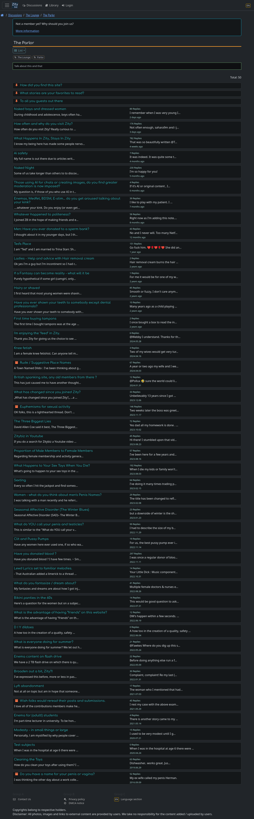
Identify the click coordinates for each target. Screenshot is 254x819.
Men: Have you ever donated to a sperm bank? (51, 229)
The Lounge (32, 15)
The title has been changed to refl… (153, 498)
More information (27, 31)
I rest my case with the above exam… (154, 704)
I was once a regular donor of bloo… (153, 557)
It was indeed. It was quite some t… (153, 157)
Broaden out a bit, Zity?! (33, 671)
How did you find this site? (41, 85)
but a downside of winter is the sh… (153, 513)
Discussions (32, 5)
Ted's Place (22, 244)
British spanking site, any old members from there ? (55, 377)
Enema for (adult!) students (36, 715)
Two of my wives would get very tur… (154, 352)
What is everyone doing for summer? (43, 642)
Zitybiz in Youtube (28, 436)
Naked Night (24, 168)
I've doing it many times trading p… (153, 484)
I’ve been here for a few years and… (153, 454)
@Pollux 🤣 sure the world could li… (153, 381)
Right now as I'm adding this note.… (153, 218)
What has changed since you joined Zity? (47, 392)
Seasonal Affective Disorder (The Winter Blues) (51, 509)
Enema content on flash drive (38, 656)
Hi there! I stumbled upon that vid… (153, 440)
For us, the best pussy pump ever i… (153, 543)
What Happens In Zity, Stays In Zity (42, 138)
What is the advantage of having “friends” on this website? (60, 612)
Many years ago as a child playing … (153, 306)
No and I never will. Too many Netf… (153, 233)
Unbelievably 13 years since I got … (153, 396)
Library (51, 5)
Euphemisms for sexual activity (45, 406)
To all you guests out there (41, 101)
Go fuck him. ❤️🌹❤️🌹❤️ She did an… (156, 247)
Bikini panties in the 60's (33, 598)
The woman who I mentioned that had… (156, 690)
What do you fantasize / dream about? (45, 583)
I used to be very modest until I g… (153, 734)
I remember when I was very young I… (155, 113)
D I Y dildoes (24, 627)
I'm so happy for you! (144, 171)
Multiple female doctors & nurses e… (154, 587)
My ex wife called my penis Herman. (153, 778)
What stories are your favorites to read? (52, 93)
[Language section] (248, 5)
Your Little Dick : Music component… (154, 572)
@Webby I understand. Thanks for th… (155, 337)
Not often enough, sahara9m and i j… (154, 127)
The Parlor (49, 15)
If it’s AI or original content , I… (150, 186)
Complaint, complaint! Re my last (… (153, 675)
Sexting (20, 480)
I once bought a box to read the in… (153, 322)
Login (67, 5)
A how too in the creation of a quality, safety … (160, 631)
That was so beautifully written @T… (153, 142)
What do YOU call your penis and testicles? (49, 524)
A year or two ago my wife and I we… (154, 366)
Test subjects (24, 745)
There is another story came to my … (154, 719)
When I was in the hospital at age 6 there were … (162, 748)
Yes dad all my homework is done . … (154, 425)
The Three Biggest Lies (32, 421)
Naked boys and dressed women (40, 109)
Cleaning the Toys (28, 759)
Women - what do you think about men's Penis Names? (58, 495)
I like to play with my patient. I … (151, 202)
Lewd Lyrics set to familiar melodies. (43, 568)
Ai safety (21, 153)
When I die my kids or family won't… (153, 469)
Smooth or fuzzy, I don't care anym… (154, 292)
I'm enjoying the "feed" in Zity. (37, 333)
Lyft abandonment (29, 686)
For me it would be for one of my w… (154, 277)
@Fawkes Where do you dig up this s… (155, 645)
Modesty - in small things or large (41, 730)
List (18, 50)
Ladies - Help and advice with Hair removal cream (54, 258)
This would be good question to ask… (154, 601)
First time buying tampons (35, 318)
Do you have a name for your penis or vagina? (57, 774)
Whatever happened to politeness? (42, 214)
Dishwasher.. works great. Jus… (150, 763)
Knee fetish (23, 348)
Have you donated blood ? (35, 553)
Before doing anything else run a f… (153, 660)
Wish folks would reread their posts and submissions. (62, 700)
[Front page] (2, 15)
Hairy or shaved (27, 288)
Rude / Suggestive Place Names (45, 362)
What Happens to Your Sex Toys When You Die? (52, 465)
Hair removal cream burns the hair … (154, 262)
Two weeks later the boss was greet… (154, 410)
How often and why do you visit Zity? (43, 124)
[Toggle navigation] (7, 5)
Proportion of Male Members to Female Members (53, 451)
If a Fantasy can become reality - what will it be (51, 273)
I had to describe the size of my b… (153, 528)
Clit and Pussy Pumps (31, 539)
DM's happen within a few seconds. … (154, 616)
